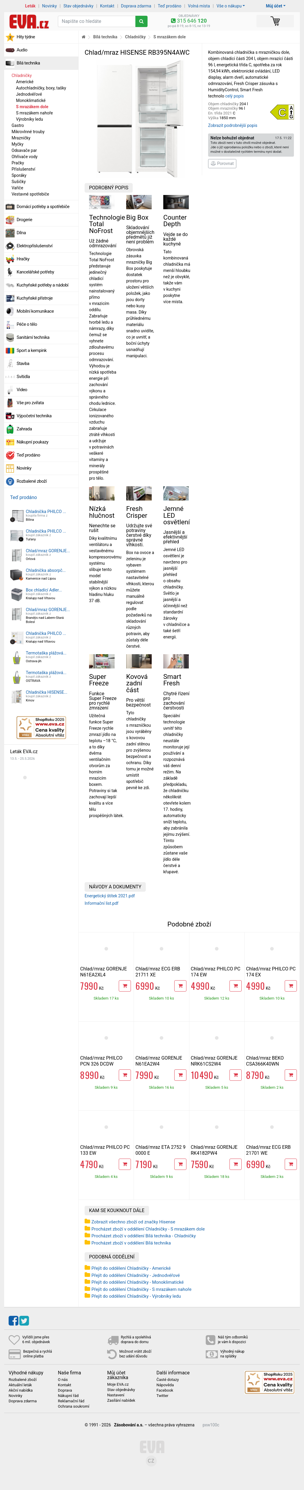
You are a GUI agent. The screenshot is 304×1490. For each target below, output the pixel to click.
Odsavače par (24, 150)
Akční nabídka (21, 1390)
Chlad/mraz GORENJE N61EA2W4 (158, 1061)
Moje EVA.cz (118, 1384)
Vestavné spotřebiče (30, 194)
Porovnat (222, 163)
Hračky (23, 259)
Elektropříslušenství (35, 245)
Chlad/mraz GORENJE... (48, 550)
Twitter (162, 1396)
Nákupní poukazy (32, 442)
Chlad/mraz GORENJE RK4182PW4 (214, 1150)
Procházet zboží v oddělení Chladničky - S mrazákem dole (148, 1229)
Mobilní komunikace (35, 311)
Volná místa (199, 6)
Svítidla (23, 376)
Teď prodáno (169, 6)
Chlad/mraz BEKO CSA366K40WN (265, 1061)
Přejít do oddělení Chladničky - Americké (131, 1268)
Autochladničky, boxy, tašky (41, 88)
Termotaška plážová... (46, 653)
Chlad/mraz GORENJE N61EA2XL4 (103, 972)
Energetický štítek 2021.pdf (110, 895)
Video (22, 389)
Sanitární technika (33, 337)
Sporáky (19, 175)
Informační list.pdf (101, 903)
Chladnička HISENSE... (46, 692)
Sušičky (19, 181)
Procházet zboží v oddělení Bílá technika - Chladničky (143, 1236)
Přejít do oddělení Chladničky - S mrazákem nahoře (141, 1289)
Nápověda (165, 1385)
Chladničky (22, 75)
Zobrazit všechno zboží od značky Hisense (133, 1222)
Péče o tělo (27, 324)
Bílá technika (28, 63)
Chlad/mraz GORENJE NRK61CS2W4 (214, 1061)
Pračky (18, 163)
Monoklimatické (30, 100)
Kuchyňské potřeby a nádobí (42, 285)
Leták (30, 6)
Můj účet (274, 6)
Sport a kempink (32, 350)
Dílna (21, 232)
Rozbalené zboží (32, 481)
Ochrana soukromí (73, 1406)
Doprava (65, 1390)
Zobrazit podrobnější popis (232, 125)
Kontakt (107, 6)
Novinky (49, 6)
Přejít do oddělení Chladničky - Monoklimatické (137, 1282)
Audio (22, 50)
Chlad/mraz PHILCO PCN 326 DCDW (101, 1061)
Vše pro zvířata (30, 402)
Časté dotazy (167, 1380)
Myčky (17, 144)
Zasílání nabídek (121, 1400)
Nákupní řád (68, 1396)
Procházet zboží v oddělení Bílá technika (131, 1243)
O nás (63, 1380)
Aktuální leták (20, 1385)
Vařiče (17, 187)
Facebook (164, 1390)
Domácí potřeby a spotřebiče (43, 206)
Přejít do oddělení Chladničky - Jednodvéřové (135, 1275)
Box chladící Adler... (44, 590)
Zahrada (24, 429)
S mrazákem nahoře (34, 113)
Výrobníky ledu (29, 119)
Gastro (18, 125)
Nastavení (115, 1395)
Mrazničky (21, 138)
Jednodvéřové (29, 94)
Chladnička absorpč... (46, 570)
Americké (25, 81)
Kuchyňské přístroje (35, 298)
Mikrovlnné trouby (28, 131)
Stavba (23, 363)
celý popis (234, 96)
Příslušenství (23, 169)
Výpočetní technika (34, 415)
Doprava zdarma (136, 6)
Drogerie (24, 219)
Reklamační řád (71, 1401)
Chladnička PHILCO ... (46, 511)
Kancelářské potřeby (35, 272)
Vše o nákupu (228, 6)
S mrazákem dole (32, 106)
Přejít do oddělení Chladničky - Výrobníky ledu (136, 1296)
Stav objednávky (79, 6)
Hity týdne (26, 37)
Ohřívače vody (24, 156)
